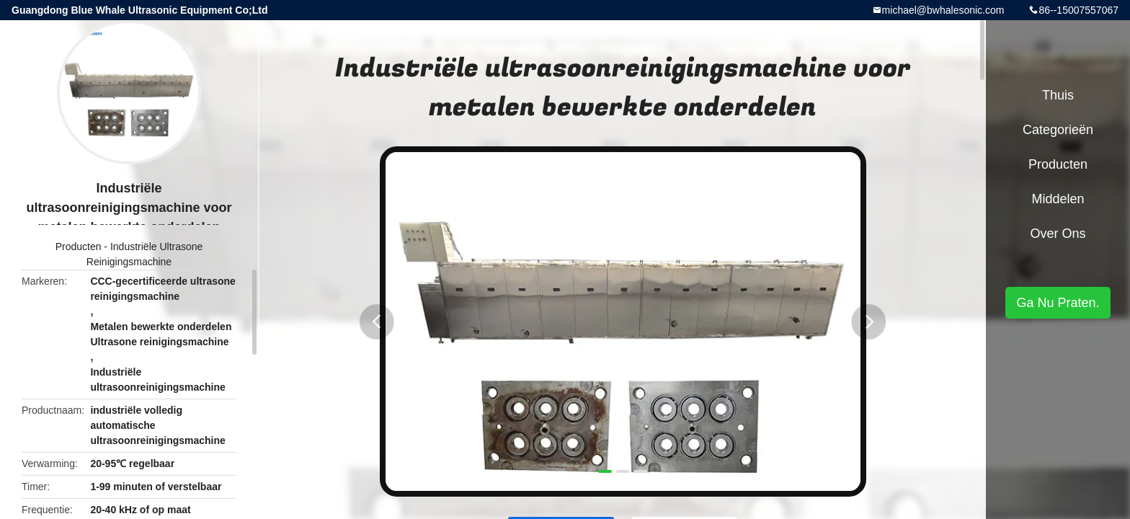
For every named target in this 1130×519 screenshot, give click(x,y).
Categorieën (1058, 130)
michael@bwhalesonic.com (943, 10)
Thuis (1058, 95)
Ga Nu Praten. (1057, 303)
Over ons (1057, 233)
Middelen (1057, 199)
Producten (78, 246)
